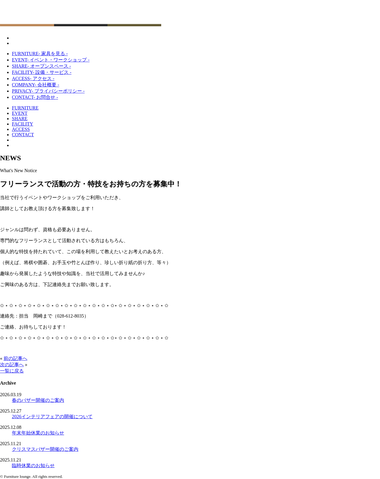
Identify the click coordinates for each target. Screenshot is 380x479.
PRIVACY (48, 90)
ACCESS (33, 78)
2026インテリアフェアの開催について (52, 416)
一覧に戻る (12, 370)
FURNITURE (40, 53)
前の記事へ (15, 358)
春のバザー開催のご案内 (38, 400)
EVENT (51, 59)
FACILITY (42, 72)
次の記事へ (12, 364)
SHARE (41, 66)
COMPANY (35, 84)
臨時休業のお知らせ (33, 465)
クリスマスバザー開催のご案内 (45, 449)
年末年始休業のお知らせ (38, 432)
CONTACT (35, 97)
